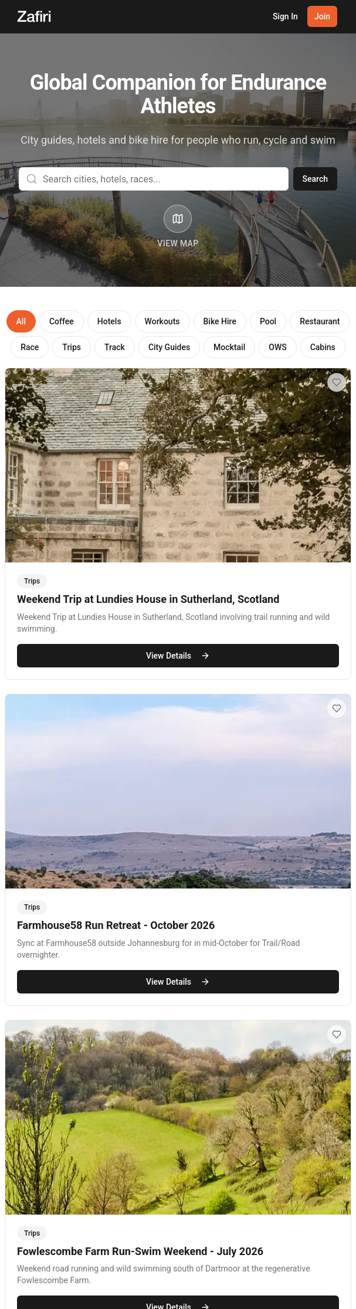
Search (315, 179)
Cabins (322, 347)
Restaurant (320, 321)
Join (322, 16)
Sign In (285, 16)
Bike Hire (220, 321)
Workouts (162, 321)
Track (114, 347)
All (21, 321)
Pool (268, 321)
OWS (277, 347)
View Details (178, 656)
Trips (71, 347)
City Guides (169, 347)
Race (30, 347)
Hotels (109, 321)
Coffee (61, 321)
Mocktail (229, 347)
